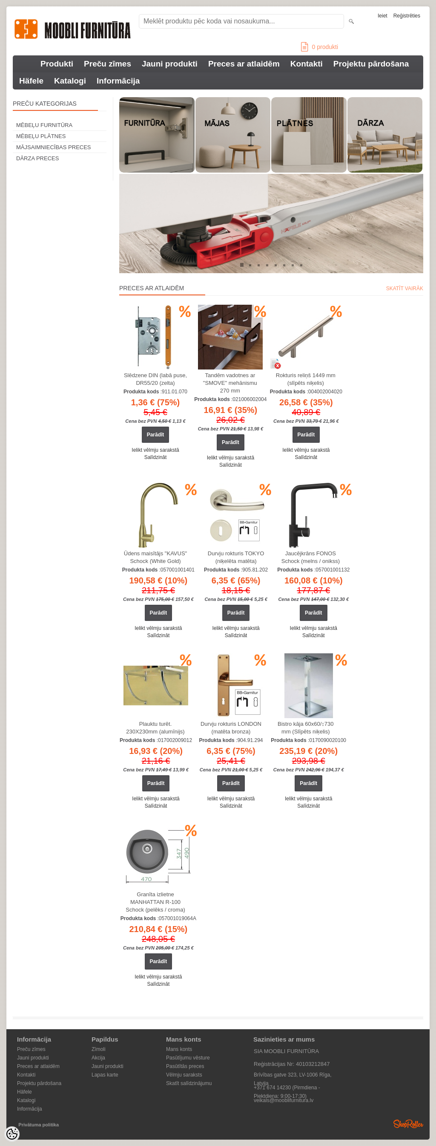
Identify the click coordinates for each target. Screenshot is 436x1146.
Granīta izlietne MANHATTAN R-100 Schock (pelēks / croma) (155, 902)
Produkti (56, 63)
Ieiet (382, 16)
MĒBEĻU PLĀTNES (41, 136)
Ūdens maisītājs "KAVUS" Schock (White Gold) (155, 557)
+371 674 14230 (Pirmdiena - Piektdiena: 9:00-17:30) (287, 1088)
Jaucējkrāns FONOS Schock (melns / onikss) (310, 557)
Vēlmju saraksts (184, 1075)
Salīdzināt (155, 457)
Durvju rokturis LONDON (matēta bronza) (231, 728)
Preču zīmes (107, 63)
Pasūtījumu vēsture (188, 1058)
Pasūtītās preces (185, 1066)
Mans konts (179, 1049)
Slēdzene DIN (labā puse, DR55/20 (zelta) (155, 379)
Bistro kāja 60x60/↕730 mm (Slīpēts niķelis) (306, 728)
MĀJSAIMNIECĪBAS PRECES (53, 147)
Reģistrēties (406, 16)
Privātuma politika (38, 1124)
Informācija (118, 80)
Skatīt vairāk (404, 289)
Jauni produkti (170, 63)
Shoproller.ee (408, 1124)
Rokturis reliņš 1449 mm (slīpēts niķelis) (306, 379)
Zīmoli (99, 1049)
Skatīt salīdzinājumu (189, 1083)
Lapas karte (105, 1075)
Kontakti (306, 63)
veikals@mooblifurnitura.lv (283, 1100)
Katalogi (70, 80)
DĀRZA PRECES (37, 158)
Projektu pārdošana (371, 63)
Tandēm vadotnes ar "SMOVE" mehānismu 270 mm (230, 383)
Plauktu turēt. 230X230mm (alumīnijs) (155, 728)
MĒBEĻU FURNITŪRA (44, 125)
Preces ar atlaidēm (244, 63)
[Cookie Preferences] (12, 1134)
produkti (319, 46)
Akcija (98, 1058)
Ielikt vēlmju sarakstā (155, 450)
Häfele (31, 80)
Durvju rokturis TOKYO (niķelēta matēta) (236, 557)
